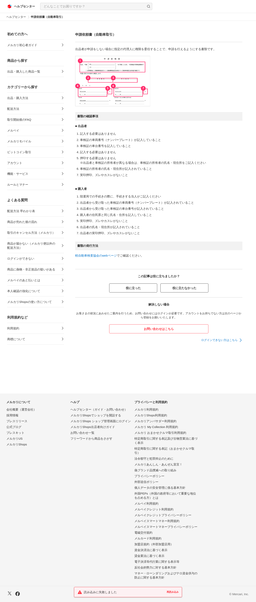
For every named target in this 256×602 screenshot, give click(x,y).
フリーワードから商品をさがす (91, 438)
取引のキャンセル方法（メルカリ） (31, 232)
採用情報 (12, 415)
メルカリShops (16, 444)
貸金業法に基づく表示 (149, 555)
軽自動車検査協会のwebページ (96, 255)
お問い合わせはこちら (159, 329)
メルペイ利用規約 (146, 503)
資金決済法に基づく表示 (150, 550)
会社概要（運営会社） (21, 409)
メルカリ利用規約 (146, 409)
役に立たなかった (184, 288)
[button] (148, 6)
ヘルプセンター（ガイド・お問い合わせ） (98, 409)
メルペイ (13, 130)
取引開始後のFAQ (19, 119)
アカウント (14, 163)
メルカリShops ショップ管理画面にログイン (100, 421)
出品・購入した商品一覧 (23, 71)
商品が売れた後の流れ (22, 222)
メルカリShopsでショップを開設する (95, 415)
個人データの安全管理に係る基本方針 (159, 487)
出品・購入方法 (17, 98)
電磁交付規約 (143, 532)
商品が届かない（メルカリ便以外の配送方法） (31, 245)
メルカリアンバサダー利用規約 (155, 421)
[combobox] (96, 6)
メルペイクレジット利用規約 (153, 509)
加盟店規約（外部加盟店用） (153, 544)
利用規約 (13, 328)
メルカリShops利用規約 (150, 415)
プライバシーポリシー (149, 476)
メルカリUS (14, 438)
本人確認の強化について (23, 291)
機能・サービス (17, 173)
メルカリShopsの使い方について (29, 302)
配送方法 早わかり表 (21, 211)
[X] (9, 594)
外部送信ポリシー (146, 482)
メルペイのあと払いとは (23, 280)
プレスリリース (16, 421)
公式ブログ (13, 427)
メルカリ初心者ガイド (22, 45)
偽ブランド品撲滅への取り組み (155, 470)
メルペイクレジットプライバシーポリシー (162, 515)
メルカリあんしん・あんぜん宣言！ (158, 464)
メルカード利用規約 (147, 538)
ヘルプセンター (16, 16)
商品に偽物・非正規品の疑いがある (31, 269)
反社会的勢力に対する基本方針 (155, 567)
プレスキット (15, 432)
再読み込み (173, 592)
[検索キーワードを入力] (92, 6)
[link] (221, 340)
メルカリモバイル (19, 141)
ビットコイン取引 (19, 152)
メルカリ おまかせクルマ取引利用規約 (160, 432)
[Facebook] (17, 594)
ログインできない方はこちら (219, 340)
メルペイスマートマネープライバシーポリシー (165, 526)
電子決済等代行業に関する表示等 (156, 561)
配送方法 (13, 108)
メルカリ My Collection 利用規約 (156, 427)
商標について (16, 339)
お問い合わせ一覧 (82, 432)
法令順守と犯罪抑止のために (153, 458)
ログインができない (20, 258)
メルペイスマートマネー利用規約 (156, 521)
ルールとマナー (17, 184)
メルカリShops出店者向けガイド (92, 427)
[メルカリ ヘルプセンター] (21, 6)
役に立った (133, 288)
